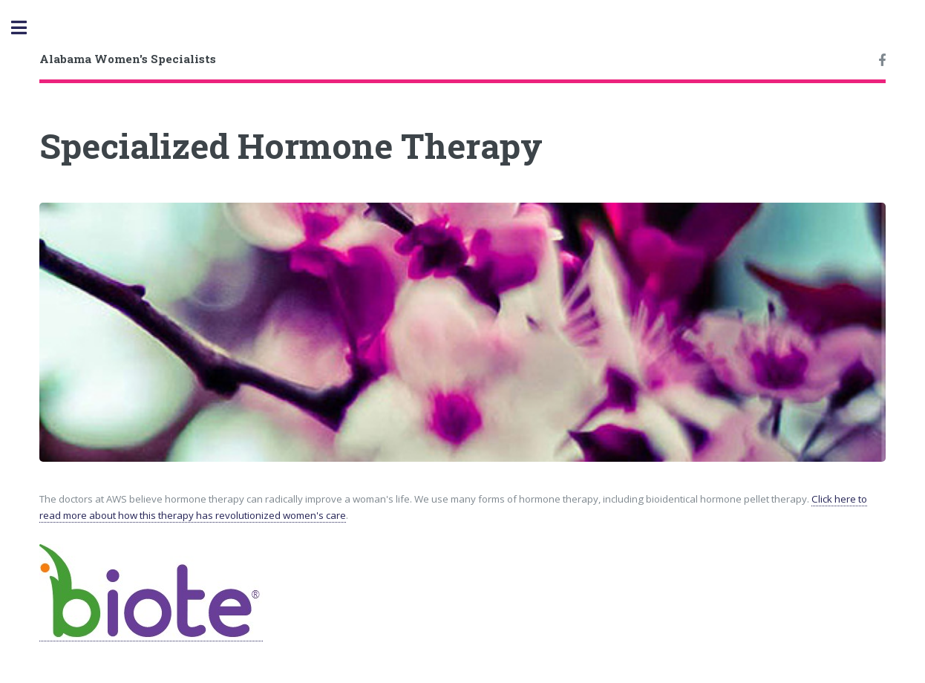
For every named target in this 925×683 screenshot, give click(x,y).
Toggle (26, 28)
